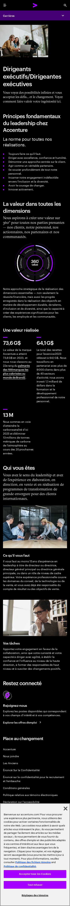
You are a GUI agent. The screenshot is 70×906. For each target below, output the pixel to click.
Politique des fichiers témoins (33, 862)
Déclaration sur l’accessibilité (21, 802)
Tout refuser (35, 885)
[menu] (4, 5)
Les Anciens (10, 763)
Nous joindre (11, 756)
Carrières (9, 15)
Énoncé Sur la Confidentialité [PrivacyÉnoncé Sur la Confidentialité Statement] (21, 770)
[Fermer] (65, 808)
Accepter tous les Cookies (35, 874)
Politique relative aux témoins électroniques (30, 795)
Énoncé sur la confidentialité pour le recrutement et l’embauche (33, 779)
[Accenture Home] (35, 5)
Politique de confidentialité (20, 866)
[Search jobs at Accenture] (22, 722)
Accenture (9, 749)
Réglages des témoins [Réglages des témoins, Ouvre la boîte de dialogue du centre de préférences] (35, 895)
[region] (35, 854)
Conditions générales (16, 788)
